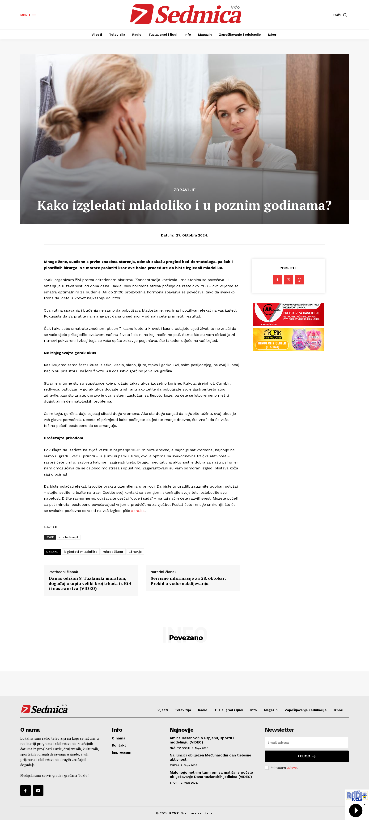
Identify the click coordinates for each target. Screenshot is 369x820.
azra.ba (138, 510)
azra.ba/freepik (69, 537)
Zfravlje (135, 552)
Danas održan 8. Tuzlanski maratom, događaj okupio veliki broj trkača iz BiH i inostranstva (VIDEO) (90, 583)
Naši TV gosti (180, 748)
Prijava (306, 756)
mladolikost (113, 552)
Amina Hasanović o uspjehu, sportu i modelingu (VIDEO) (202, 740)
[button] (341, 15)
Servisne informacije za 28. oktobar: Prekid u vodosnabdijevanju (188, 581)
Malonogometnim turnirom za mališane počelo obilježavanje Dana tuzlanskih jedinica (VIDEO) (211, 774)
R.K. (54, 527)
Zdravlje (185, 190)
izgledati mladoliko (81, 552)
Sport (174, 782)
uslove (292, 767)
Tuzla (174, 765)
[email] (307, 742)
